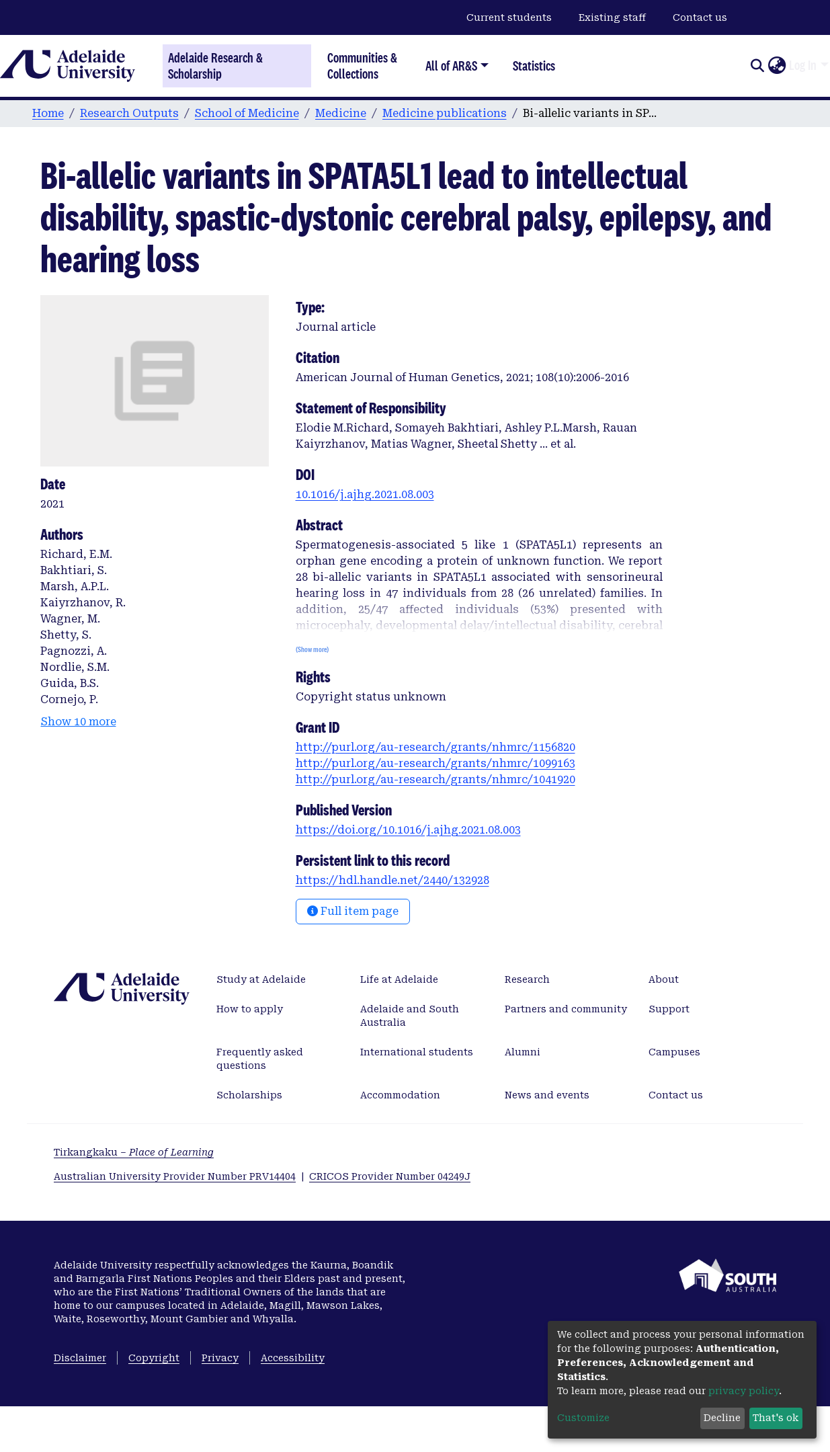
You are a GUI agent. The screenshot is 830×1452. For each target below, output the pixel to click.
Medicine (340, 113)
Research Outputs (129, 113)
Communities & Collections (362, 65)
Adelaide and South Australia (409, 1016)
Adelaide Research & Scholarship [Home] (215, 66)
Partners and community (566, 1009)
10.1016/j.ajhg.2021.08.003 (365, 494)
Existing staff (612, 17)
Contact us (700, 17)
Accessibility (293, 1358)
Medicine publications (444, 113)
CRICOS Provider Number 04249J (389, 1176)
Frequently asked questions (259, 1059)
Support (669, 1009)
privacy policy (743, 1390)
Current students (509, 17)
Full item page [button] (353, 911)
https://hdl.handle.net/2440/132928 (392, 880)
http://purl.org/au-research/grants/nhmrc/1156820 (435, 747)
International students (416, 1052)
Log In (803, 65)
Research (527, 979)
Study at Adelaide (261, 979)
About (664, 979)
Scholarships (249, 1095)
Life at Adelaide (399, 979)
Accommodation (400, 1095)
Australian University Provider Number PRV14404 (175, 1176)
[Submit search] (757, 66)
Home (48, 113)
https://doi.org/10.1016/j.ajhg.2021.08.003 (408, 829)
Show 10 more (78, 721)
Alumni (522, 1052)
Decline (722, 1417)
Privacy (220, 1358)
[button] (776, 66)
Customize (583, 1417)
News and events (547, 1095)
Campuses (674, 1052)
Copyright (153, 1358)
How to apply (249, 1009)
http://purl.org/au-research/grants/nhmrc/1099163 (435, 763)
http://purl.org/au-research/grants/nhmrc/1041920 (435, 779)
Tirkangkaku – (134, 1152)
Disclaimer (80, 1358)
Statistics (534, 65)
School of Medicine (247, 113)
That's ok (775, 1417)
